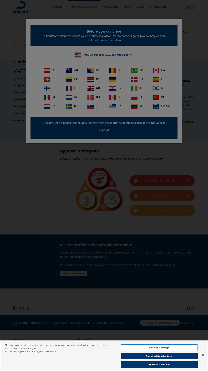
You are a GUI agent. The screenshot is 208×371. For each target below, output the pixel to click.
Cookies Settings (159, 354)
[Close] (202, 362)
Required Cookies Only (159, 363)
